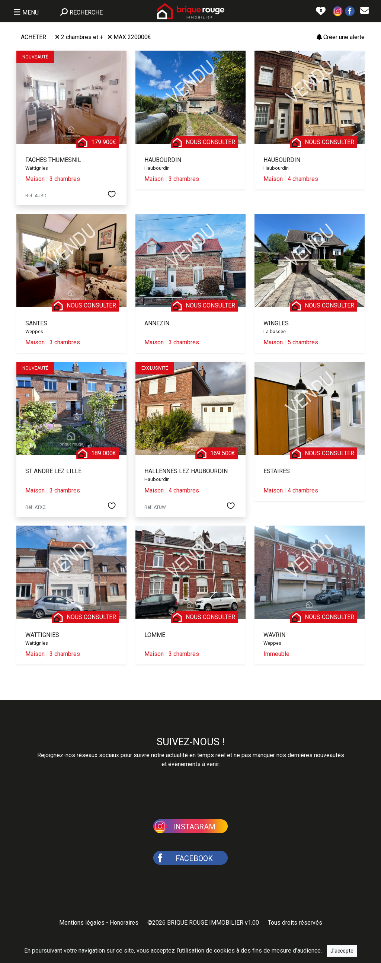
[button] (338, 10)
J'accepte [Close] (341, 951)
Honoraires (124, 922)
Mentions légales (82, 922)
